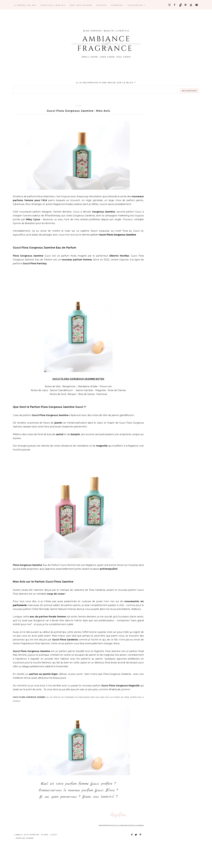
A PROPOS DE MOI (25, 5)
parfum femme (25, 838)
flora (45, 835)
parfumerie (20, 605)
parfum (113, 234)
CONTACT (101, 5)
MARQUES (117, 5)
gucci (54, 835)
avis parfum (32, 835)
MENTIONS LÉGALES (53, 5)
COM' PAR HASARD (81, 5)
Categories (137, 5)
